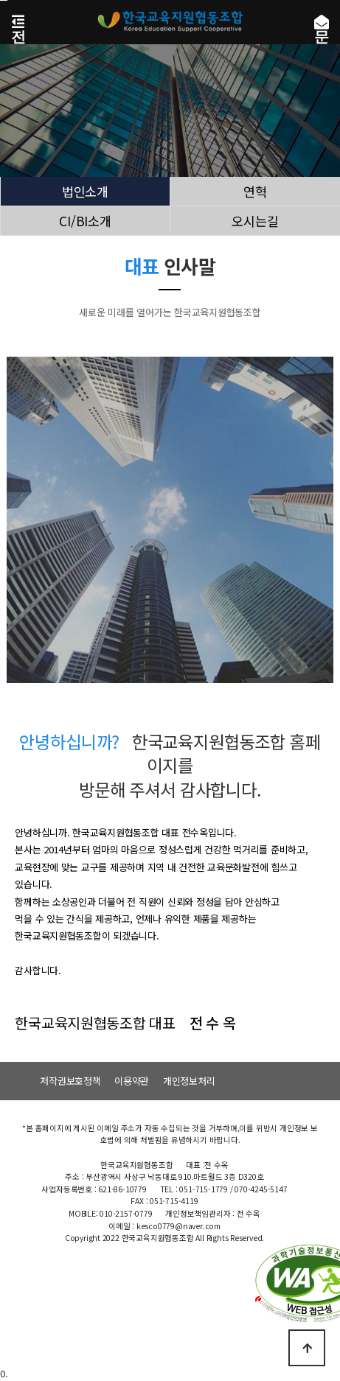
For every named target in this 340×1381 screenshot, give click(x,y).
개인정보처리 (189, 1081)
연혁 (255, 191)
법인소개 (85, 191)
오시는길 (255, 221)
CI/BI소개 (85, 221)
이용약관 (131, 1081)
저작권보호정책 (70, 1081)
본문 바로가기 (3, 0)
